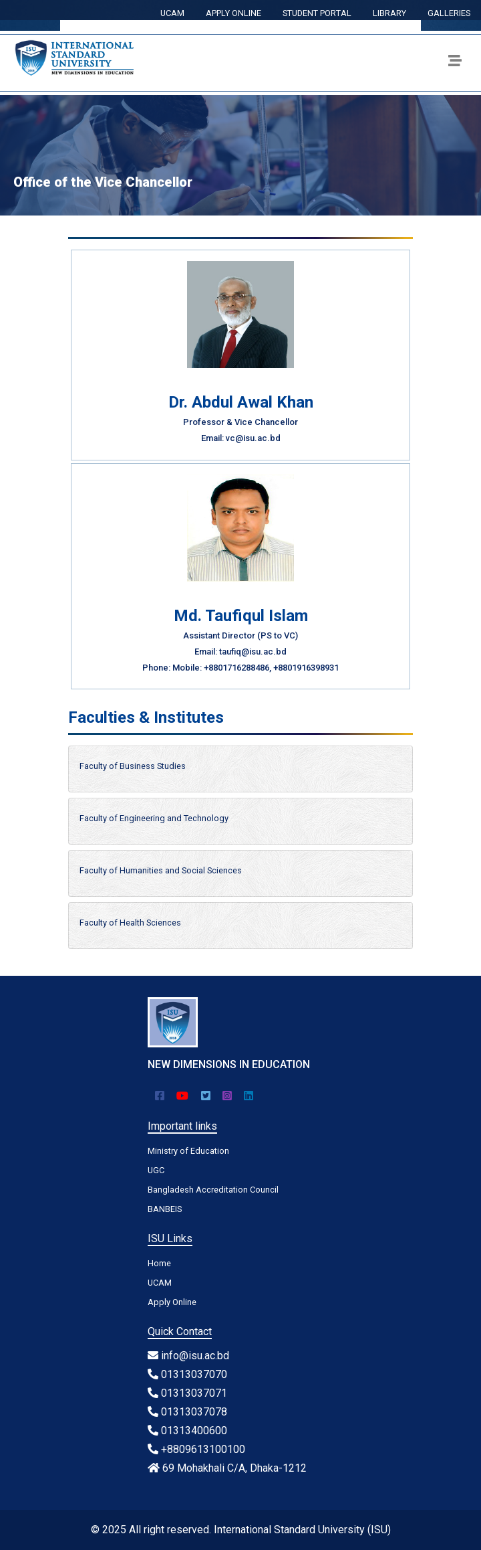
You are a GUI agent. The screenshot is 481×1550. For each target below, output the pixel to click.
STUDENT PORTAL (317, 13)
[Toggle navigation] (455, 63)
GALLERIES (449, 13)
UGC (156, 1170)
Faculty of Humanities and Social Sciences (160, 870)
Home (159, 1263)
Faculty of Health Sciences (130, 923)
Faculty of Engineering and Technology (153, 818)
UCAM (172, 13)
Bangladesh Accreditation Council (213, 1190)
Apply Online (172, 1302)
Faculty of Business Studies (132, 766)
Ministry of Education (188, 1151)
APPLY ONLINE (233, 13)
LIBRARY (389, 13)
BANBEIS (165, 1209)
